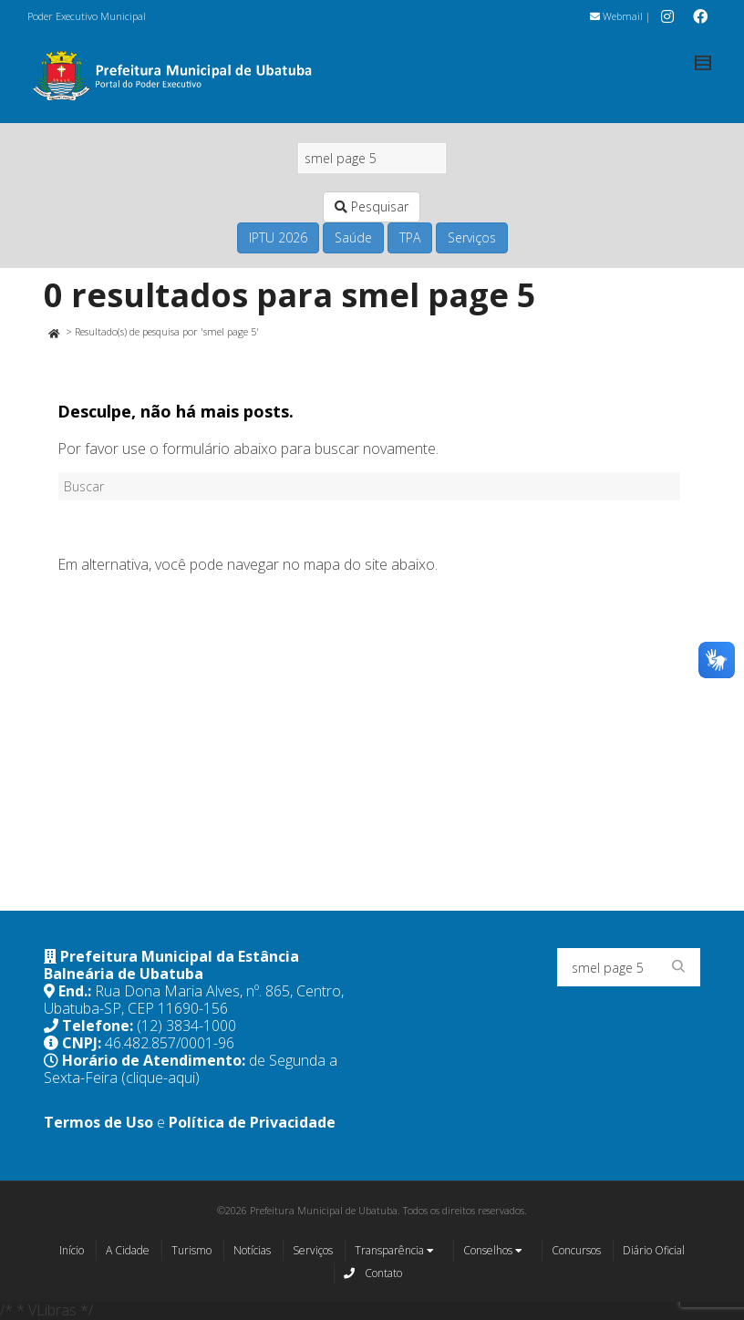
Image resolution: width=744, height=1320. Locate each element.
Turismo (191, 1250)
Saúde (353, 237)
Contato (373, 1272)
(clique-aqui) (160, 1077)
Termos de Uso (98, 1122)
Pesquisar (371, 206)
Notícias (252, 1250)
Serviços (472, 237)
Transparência (394, 1252)
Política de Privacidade (252, 1122)
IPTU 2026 (278, 237)
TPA (409, 237)
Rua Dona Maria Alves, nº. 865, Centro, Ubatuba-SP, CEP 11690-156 (194, 999)
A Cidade (128, 1250)
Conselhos (492, 1252)
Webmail (616, 16)
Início (71, 1250)
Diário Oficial (654, 1250)
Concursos (576, 1250)
